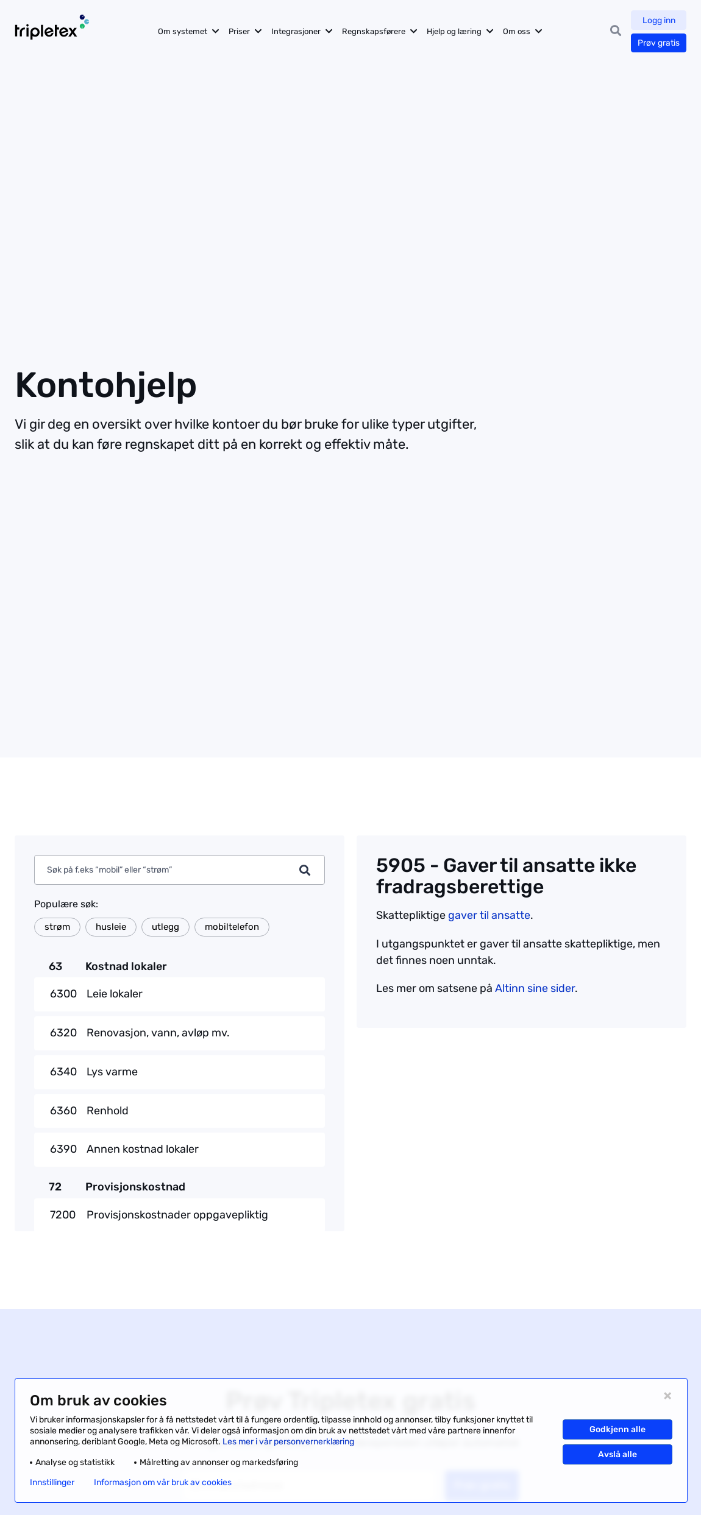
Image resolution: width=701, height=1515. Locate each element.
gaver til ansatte (489, 915)
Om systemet (184, 31)
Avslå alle (617, 1454)
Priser (241, 31)
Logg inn (658, 20)
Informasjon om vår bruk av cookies (163, 1483)
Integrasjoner (297, 31)
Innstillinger (52, 1483)
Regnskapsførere (375, 31)
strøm (57, 926)
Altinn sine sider (535, 988)
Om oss (518, 31)
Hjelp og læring (456, 31)
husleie (111, 926)
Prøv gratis (659, 43)
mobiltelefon (232, 926)
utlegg (165, 926)
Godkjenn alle (617, 1429)
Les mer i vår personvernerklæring (288, 1441)
